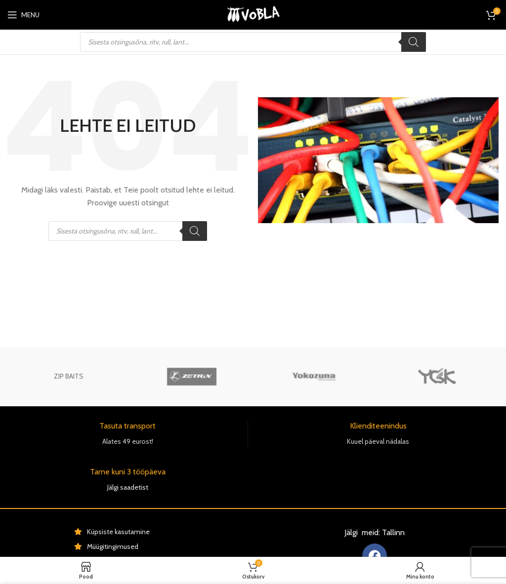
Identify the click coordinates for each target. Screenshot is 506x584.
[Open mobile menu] (23, 15)
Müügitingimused (112, 546)
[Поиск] (413, 42)
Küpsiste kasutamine (118, 531)
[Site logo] (253, 13)
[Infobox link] (127, 434)
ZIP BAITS (69, 376)
